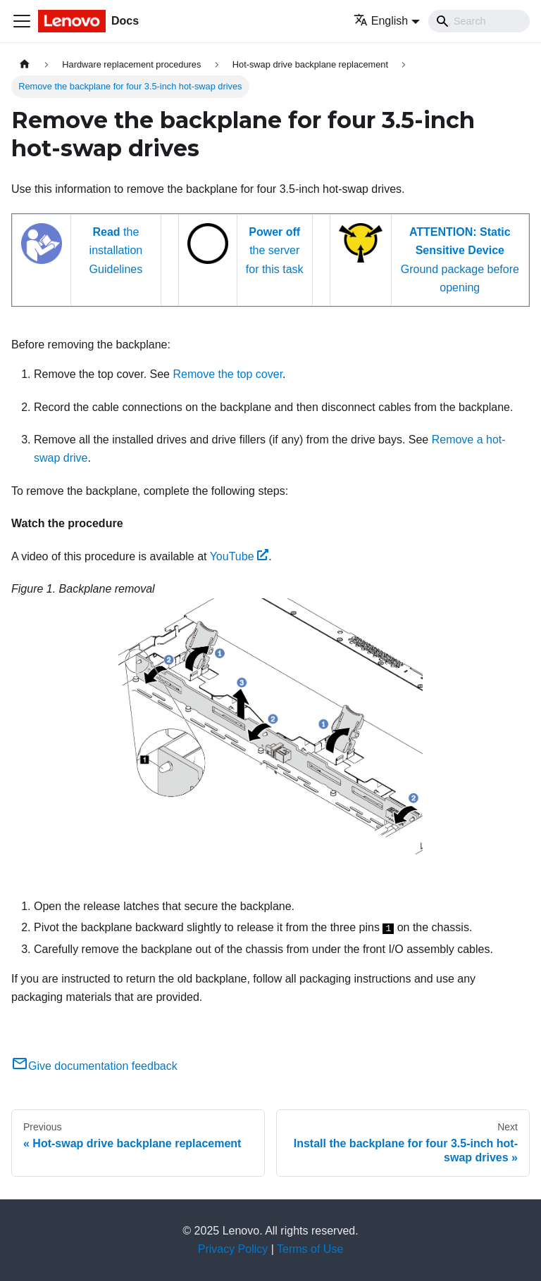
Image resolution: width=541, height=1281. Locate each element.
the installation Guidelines (116, 250)
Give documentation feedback (94, 1066)
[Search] (479, 21)
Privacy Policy (233, 1249)
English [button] (381, 21)
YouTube (239, 556)
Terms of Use (310, 1249)
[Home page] (24, 64)
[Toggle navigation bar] (21, 21)
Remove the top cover (227, 374)
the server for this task (275, 250)
